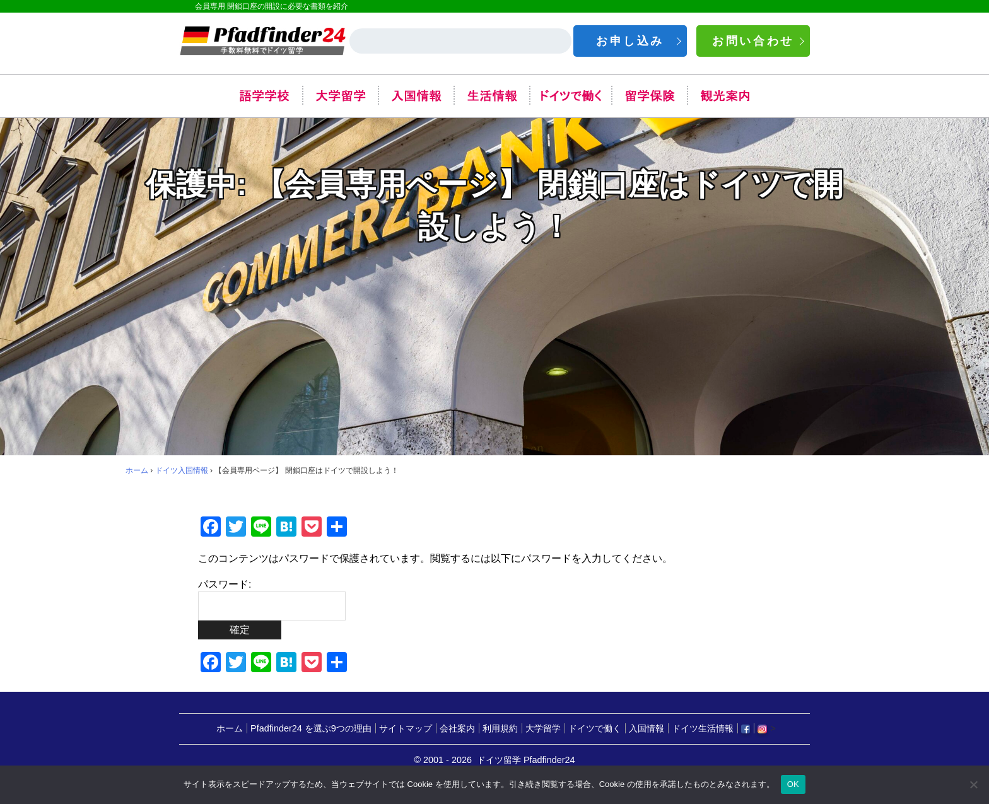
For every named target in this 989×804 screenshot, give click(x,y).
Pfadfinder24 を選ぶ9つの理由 (311, 729)
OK (793, 784)
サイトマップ (405, 729)
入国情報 (416, 95)
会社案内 (457, 729)
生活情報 (491, 95)
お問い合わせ (753, 41)
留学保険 (649, 95)
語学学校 (264, 95)
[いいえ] (973, 784)
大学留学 (340, 95)
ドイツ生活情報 (703, 729)
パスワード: (272, 599)
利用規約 (500, 729)
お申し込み (630, 41)
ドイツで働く (570, 95)
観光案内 (725, 95)
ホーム (137, 470)
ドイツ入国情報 (181, 470)
